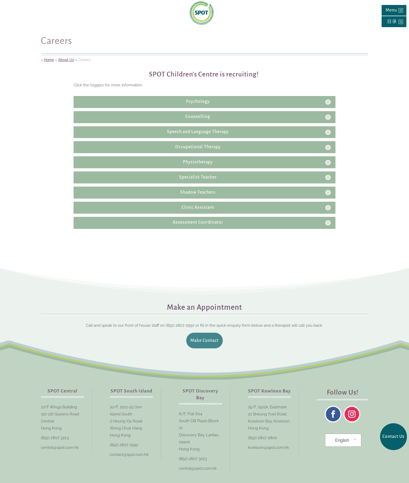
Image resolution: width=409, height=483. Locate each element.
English (342, 440)
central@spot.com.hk (60, 447)
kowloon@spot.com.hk (268, 447)
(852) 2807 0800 (262, 438)
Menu (391, 10)
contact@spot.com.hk (129, 454)
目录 (392, 21)
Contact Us (393, 436)
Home (49, 60)
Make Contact (204, 340)
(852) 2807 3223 (55, 438)
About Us (66, 60)
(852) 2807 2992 (124, 445)
